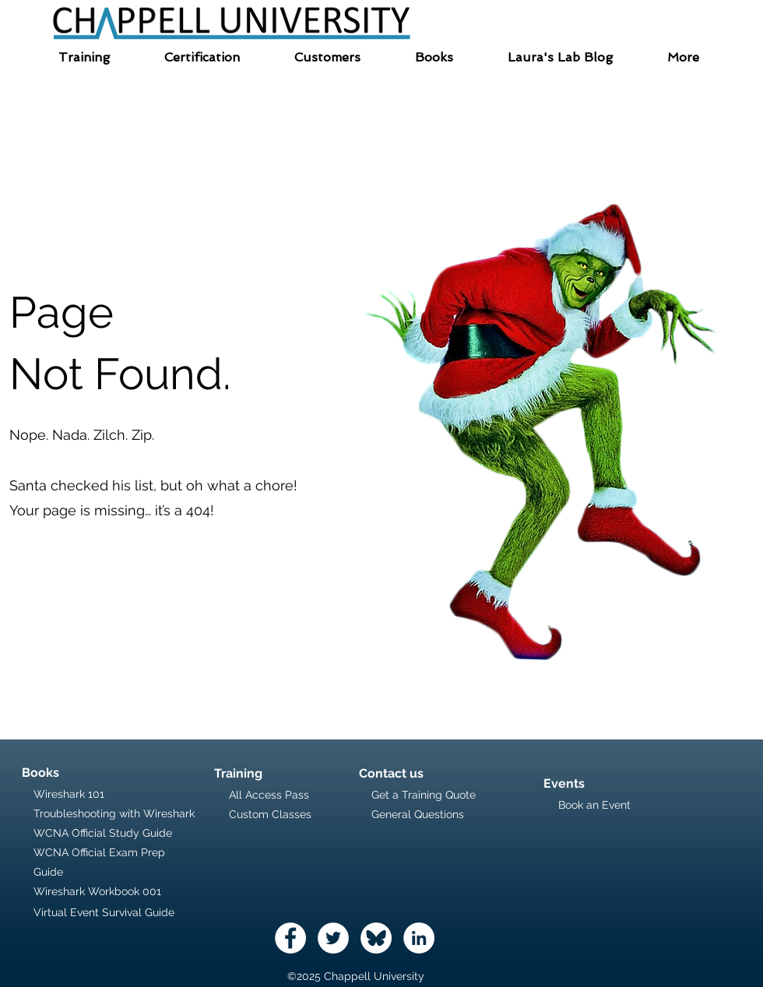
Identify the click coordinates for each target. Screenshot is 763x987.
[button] (84, 57)
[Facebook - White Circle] (290, 938)
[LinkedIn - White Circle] (418, 938)
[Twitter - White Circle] (333, 938)
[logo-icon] (376, 938)
